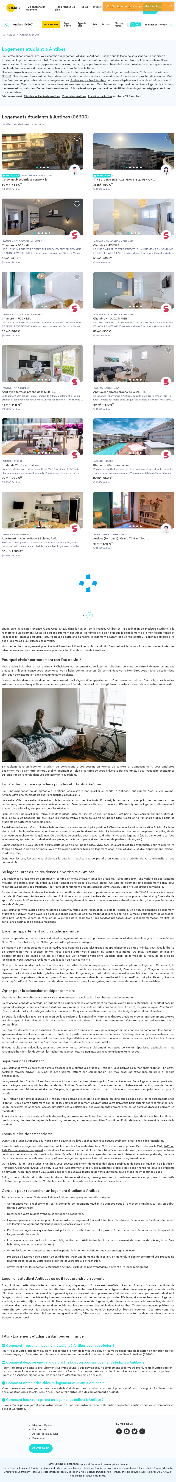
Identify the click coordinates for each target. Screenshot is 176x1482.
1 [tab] (37, 167)
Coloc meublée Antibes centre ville (25, 179)
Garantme (109, 1405)
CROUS (6, 76)
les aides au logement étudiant (98, 1392)
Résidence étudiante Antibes (42, 96)
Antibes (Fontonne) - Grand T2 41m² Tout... (121, 538)
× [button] (171, 5)
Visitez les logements (20, 1250)
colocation (23, 1016)
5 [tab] (141, 167)
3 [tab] (44, 167)
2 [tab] (40, 167)
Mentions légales (42, 1425)
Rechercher (50, 25)
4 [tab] (48, 167)
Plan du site (39, 1429)
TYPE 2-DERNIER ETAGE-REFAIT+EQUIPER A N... (124, 179)
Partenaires (39, 1438)
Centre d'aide (40, 1448)
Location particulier (100, 96)
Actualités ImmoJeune (45, 1433)
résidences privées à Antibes (88, 80)
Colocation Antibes (74, 96)
